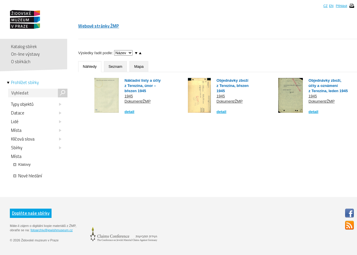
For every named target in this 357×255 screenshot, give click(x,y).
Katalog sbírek (24, 46)
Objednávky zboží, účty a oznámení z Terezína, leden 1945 (328, 85)
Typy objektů (36, 104)
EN (331, 6)
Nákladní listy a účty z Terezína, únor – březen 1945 (143, 85)
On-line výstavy (25, 54)
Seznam (115, 66)
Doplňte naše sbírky (31, 213)
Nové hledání (27, 175)
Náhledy (90, 66)
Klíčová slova (36, 139)
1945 (129, 96)
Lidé (36, 121)
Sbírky (36, 147)
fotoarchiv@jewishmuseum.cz (51, 230)
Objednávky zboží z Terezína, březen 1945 (233, 85)
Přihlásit (341, 6)
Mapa (139, 66)
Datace (36, 113)
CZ (325, 6)
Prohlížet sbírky (25, 82)
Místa (36, 130)
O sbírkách (20, 61)
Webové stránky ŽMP (98, 26)
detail (129, 112)
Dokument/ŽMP (138, 101)
